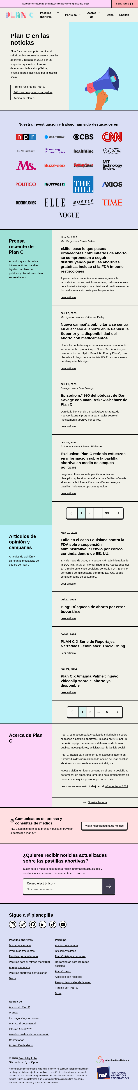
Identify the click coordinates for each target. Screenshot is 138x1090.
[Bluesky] (22, 924)
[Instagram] (12, 924)
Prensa (13, 1012)
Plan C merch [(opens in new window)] (63, 971)
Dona (110, 14)
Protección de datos (21, 1045)
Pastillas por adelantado (23, 956)
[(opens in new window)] (95, 268)
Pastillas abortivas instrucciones (28, 972)
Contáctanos (16, 1039)
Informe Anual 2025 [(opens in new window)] (20, 1029)
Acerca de (94, 15)
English (124, 14)
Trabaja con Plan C (66, 987)
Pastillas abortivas (49, 15)
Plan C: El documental (22, 1023)
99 (107, 513)
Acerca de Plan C (23, 98)
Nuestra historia (97, 802)
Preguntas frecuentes (22, 950)
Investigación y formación (24, 1018)
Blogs (12, 978)
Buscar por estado (20, 945)
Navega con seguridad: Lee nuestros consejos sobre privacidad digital (55, 4)
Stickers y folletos (65, 950)
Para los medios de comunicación (29, 1034)
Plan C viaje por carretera (70, 956)
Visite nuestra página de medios (104, 825)
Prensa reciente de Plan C (29, 86)
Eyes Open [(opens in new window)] (31, 1062)
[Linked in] (42, 924)
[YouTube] (62, 924)
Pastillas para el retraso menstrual (29, 961)
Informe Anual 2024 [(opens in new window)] (116, 786)
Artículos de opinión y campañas (32, 92)
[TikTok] (52, 924)
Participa (73, 14)
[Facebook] (32, 924)
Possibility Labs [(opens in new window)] (28, 1058)
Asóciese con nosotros (68, 976)
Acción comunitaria (66, 945)
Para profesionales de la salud (73, 982)
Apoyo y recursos (19, 967)
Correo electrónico (39, 883)
